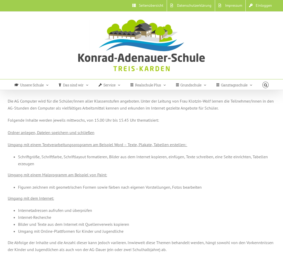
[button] (265, 84)
